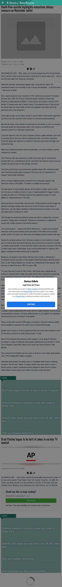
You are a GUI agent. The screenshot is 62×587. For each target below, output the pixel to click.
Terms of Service (32, 289)
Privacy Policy (28, 291)
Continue (31, 304)
